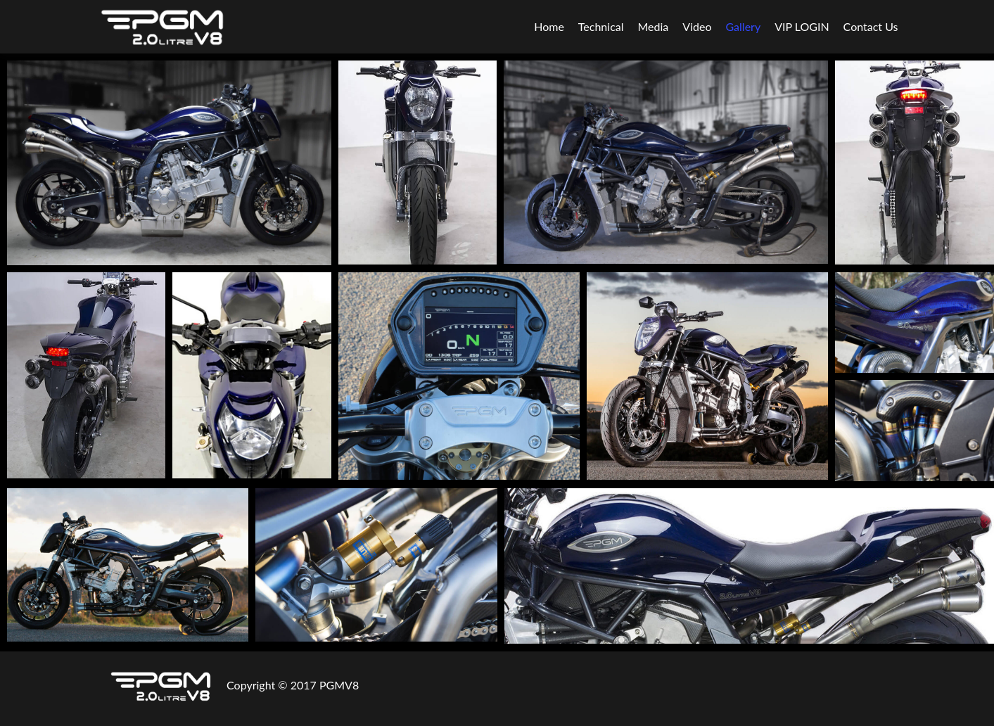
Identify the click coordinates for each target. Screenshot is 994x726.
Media (653, 26)
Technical (601, 26)
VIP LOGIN (802, 26)
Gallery (742, 26)
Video (696, 26)
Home (549, 26)
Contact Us (870, 26)
